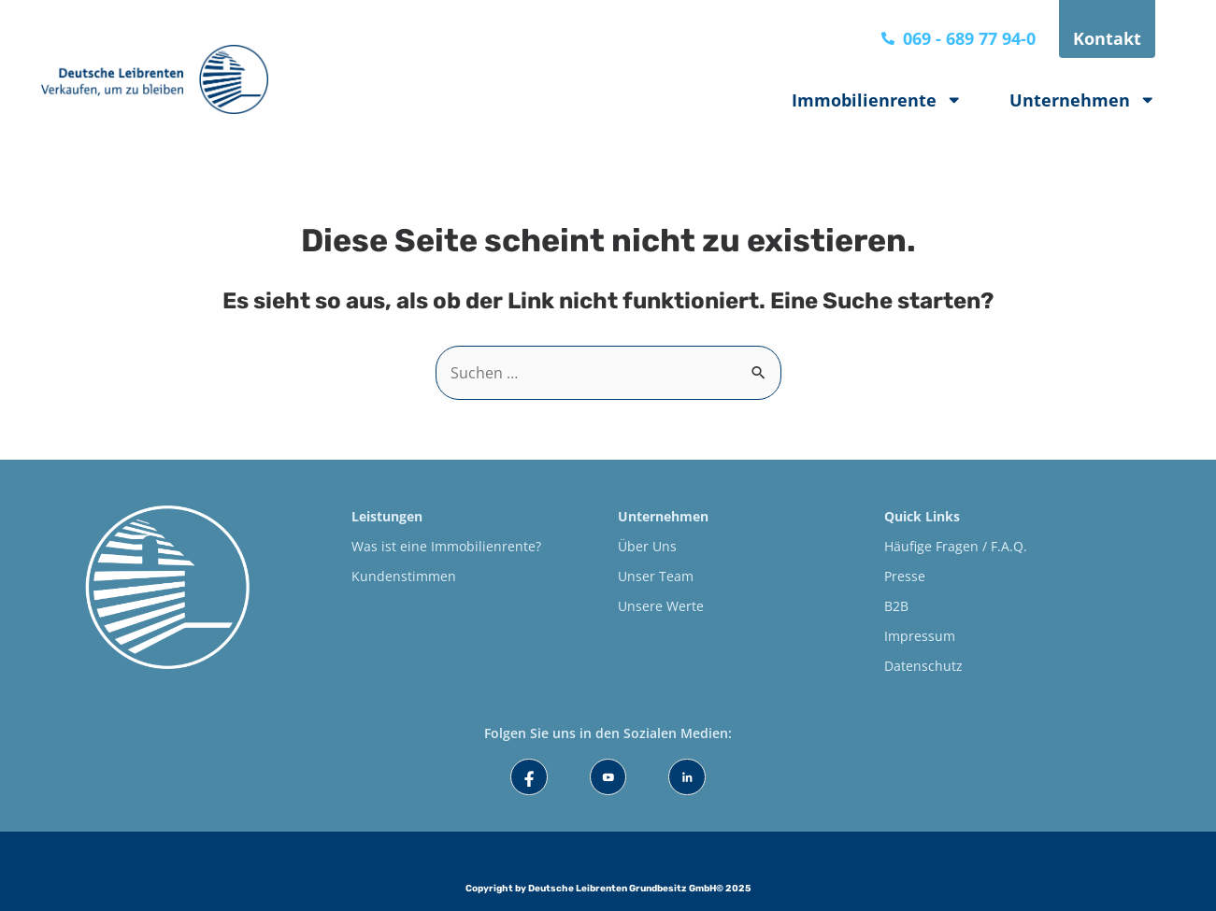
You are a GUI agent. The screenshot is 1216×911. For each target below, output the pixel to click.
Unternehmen (1082, 100)
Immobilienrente (877, 100)
